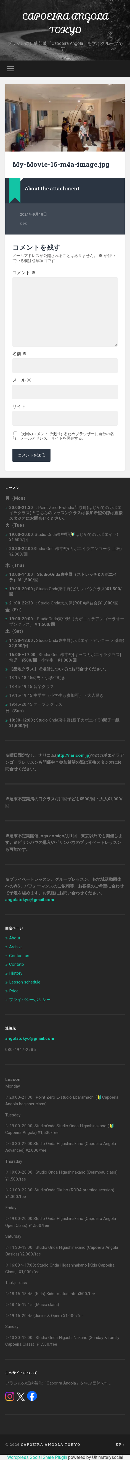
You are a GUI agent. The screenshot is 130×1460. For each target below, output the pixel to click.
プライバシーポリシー (30, 999)
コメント (24, 273)
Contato (16, 964)
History (15, 973)
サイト (19, 406)
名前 (19, 354)
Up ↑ (120, 1444)
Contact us (19, 955)
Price (13, 991)
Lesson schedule (24, 982)
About (14, 937)
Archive (16, 946)
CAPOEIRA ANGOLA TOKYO (65, 23)
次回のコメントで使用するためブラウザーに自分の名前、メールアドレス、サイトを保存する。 (63, 436)
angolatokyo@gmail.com (29, 899)
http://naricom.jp (73, 755)
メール (21, 380)
